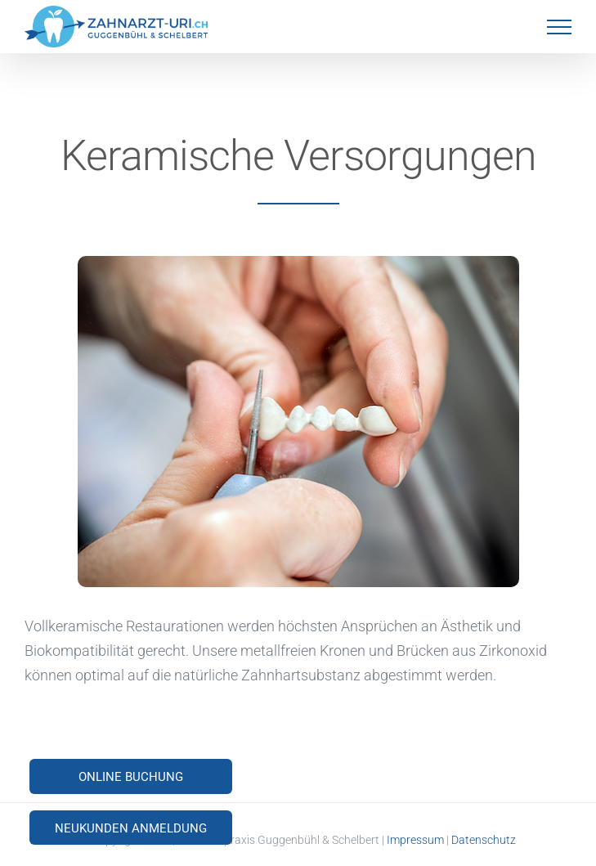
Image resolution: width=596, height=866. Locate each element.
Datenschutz (483, 839)
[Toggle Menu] (559, 27)
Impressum (415, 839)
